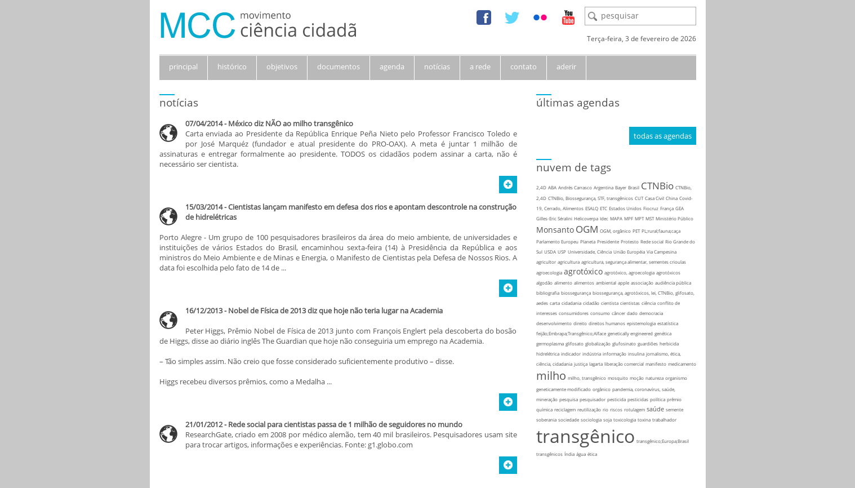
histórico (232, 66)
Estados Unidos (625, 208)
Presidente (608, 241)
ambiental (606, 283)
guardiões (648, 343)
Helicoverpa (586, 218)
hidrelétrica (547, 354)
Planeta (587, 241)
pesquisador (592, 399)
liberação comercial (624, 364)
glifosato (574, 343)
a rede (480, 66)
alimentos (584, 283)
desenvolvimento (554, 323)
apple (623, 283)
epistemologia (641, 323)
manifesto (655, 364)
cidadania (571, 303)
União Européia (629, 252)
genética (662, 333)
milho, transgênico (587, 378)
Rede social (651, 241)
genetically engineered (630, 333)
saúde (655, 409)
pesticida (616, 399)
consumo (600, 313)
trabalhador (664, 419)
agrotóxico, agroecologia (629, 272)
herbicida (669, 343)
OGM (587, 229)
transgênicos (549, 454)
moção (637, 378)
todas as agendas (663, 136)
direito (580, 323)
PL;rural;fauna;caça (661, 231)
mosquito (618, 378)
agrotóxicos (668, 272)
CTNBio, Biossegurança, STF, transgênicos (590, 198)
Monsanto (555, 229)
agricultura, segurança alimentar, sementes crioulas (633, 262)
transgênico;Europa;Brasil (662, 441)
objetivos (281, 66)
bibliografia (547, 293)
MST (649, 218)
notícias (437, 66)
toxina (644, 419)
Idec (604, 218)
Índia (569, 454)
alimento (563, 283)
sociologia (591, 419)
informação (614, 354)
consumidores (574, 313)
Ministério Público (674, 218)
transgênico (585, 436)
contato (523, 66)
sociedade (568, 419)
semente (674, 409)
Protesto (630, 241)
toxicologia (624, 419)
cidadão (591, 303)
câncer (618, 313)
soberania (546, 419)
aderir (566, 66)
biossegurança (576, 293)
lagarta (596, 364)
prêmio (674, 399)
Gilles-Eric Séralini (554, 218)
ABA (552, 187)
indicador (571, 354)
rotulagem (634, 409)
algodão (544, 283)
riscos (616, 409)
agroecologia (549, 272)
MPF (628, 218)
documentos (338, 66)
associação (642, 283)
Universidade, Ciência (590, 252)
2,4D (541, 187)
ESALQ (591, 208)
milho (551, 375)
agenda (392, 66)
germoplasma (550, 343)
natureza (654, 378)
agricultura (569, 262)
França (667, 208)
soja (607, 419)
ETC (603, 208)
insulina (636, 354)
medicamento (682, 364)
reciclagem (565, 409)
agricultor (546, 262)
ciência (649, 303)
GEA (679, 208)
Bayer (620, 187)
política (657, 399)
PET (636, 231)
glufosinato (624, 343)
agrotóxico (583, 271)
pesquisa (568, 399)
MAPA (616, 218)
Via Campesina (661, 252)
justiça (580, 364)
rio (605, 409)
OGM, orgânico (615, 231)
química (544, 409)
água (581, 454)
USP (562, 252)
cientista (609, 303)
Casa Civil (654, 198)
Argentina (603, 187)
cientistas (630, 303)
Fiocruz (650, 208)
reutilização (589, 409)
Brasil (633, 187)
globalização (598, 343)
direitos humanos (607, 323)
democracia (651, 313)
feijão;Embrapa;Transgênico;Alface (571, 333)
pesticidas (637, 399)
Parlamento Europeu (557, 241)
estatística (667, 323)
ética (592, 454)
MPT (639, 218)
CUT (639, 198)
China (672, 198)
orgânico (602, 389)
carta (555, 303)
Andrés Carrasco (575, 187)
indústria (591, 354)
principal (183, 66)
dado (632, 313)
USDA (550, 252)
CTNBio (657, 185)
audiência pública (673, 283)
